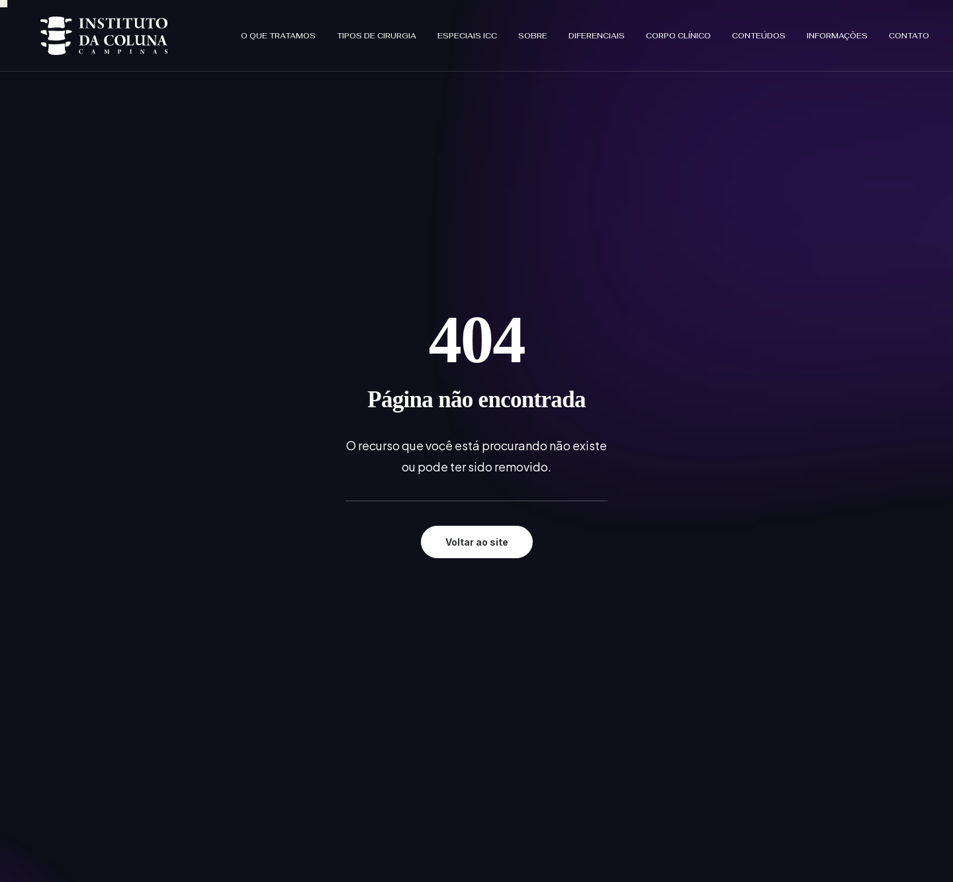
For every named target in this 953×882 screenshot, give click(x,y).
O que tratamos (278, 31)
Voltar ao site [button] (476, 339)
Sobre (532, 31)
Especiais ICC (467, 31)
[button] (54, 752)
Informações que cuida (446, 701)
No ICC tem (419, 666)
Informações (837, 31)
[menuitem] (283, 32)
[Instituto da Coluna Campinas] (88, 32)
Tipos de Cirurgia (376, 31)
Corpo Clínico (678, 31)
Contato (909, 31)
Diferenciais (596, 31)
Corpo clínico (423, 683)
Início (404, 596)
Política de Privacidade (751, 584)
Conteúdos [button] (759, 31)
